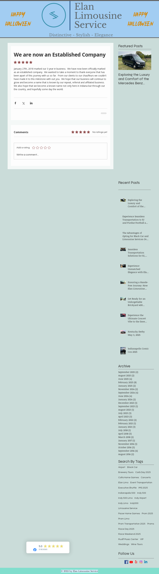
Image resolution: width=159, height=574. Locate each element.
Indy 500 (141, 493)
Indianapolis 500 (126, 493)
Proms (150, 524)
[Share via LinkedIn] (31, 103)
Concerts (146, 477)
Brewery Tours (125, 472)
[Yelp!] (136, 562)
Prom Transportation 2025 (131, 524)
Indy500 (134, 503)
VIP (141, 539)
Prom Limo (123, 519)
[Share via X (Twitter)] (23, 103)
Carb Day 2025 (143, 472)
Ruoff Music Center (128, 539)
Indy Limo (123, 503)
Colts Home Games (128, 477)
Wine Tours (136, 544)
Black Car (132, 467)
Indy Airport (140, 498)
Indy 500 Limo (125, 498)
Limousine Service (127, 508)
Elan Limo (123, 482)
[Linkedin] (146, 562)
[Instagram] (141, 562)
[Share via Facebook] (15, 103)
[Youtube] (131, 562)
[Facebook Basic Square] (126, 562)
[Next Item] (146, 60)
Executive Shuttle (127, 488)
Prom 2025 (147, 513)
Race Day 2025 (126, 529)
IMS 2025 (143, 488)
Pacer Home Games (129, 513)
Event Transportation (141, 482)
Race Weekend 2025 (129, 534)
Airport (121, 467)
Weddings (123, 544)
